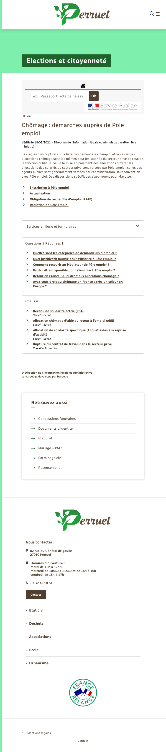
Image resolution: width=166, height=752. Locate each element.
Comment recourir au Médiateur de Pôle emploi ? (71, 265)
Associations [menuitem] (38, 637)
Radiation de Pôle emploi (49, 205)
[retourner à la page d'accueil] (82, 14)
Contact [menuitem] (83, 740)
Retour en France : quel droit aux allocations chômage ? (76, 276)
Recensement (45, 468)
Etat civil (41, 438)
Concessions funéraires (53, 419)
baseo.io (62, 376)
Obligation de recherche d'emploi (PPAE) (61, 199)
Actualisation (40, 193)
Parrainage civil (47, 458)
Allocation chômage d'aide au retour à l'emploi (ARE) (73, 321)
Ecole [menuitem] (32, 650)
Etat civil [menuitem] (35, 610)
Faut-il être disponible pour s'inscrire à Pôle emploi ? (74, 270)
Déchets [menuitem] (34, 623)
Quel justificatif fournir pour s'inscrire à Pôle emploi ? (74, 259)
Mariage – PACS (47, 448)
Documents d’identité (52, 428)
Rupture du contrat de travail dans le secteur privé (72, 344)
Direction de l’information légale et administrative (58, 372)
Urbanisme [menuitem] (37, 663)
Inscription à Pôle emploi (49, 188)
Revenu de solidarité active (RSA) (58, 311)
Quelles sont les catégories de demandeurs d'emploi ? (75, 253)
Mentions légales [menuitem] (39, 733)
